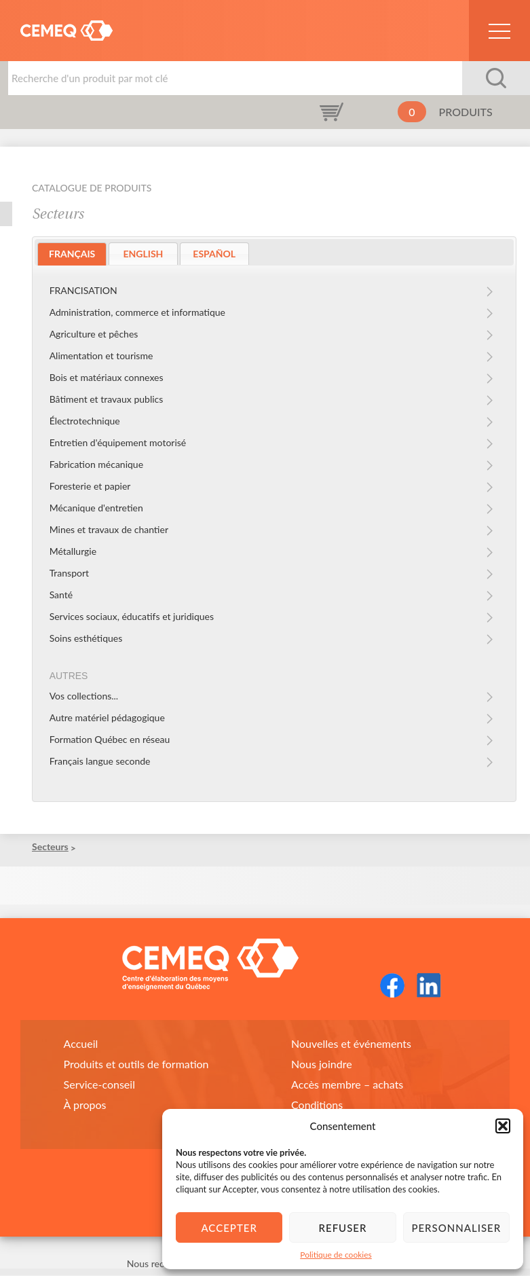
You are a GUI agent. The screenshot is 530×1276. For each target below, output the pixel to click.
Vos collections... (84, 696)
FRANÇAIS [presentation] (72, 253)
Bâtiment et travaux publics (107, 399)
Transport (69, 573)
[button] (503, 1126)
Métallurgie (73, 551)
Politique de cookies (335, 1255)
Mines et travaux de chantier (109, 529)
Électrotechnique (85, 420)
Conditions (317, 1105)
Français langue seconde (100, 761)
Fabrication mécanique (96, 464)
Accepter (229, 1228)
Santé (61, 594)
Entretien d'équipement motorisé (118, 442)
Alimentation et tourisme (101, 355)
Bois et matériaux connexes (107, 377)
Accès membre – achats (347, 1084)
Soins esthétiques (86, 638)
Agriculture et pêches (94, 334)
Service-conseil (99, 1084)
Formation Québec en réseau (110, 740)
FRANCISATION (83, 290)
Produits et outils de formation (136, 1064)
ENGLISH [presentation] (144, 253)
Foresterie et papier (90, 486)
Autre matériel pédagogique (107, 718)
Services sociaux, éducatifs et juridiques (132, 616)
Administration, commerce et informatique (137, 312)
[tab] (72, 254)
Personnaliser (456, 1228)
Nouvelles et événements (351, 1044)
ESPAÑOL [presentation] (214, 253)
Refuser (343, 1228)
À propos (85, 1105)
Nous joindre (321, 1064)
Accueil (81, 1044)
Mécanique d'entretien (96, 507)
